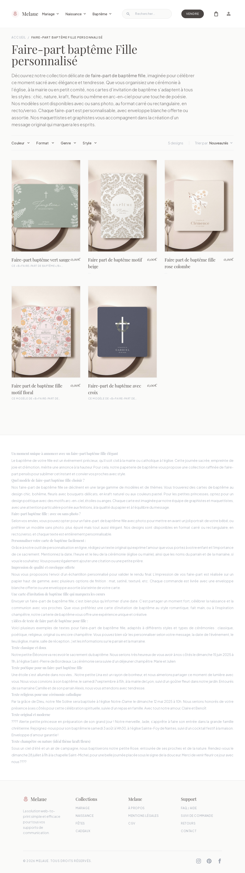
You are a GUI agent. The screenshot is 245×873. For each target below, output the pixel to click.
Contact (188, 831)
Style (90, 143)
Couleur (21, 143)
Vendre (192, 14)
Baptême (102, 14)
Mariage (51, 14)
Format (45, 143)
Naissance (76, 14)
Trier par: (214, 143)
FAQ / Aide (189, 808)
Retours (188, 823)
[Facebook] (219, 861)
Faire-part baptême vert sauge (40, 260)
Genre (69, 143)
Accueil (18, 37)
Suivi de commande (197, 816)
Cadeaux (83, 831)
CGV (131, 823)
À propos (136, 808)
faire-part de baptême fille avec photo (114, 520)
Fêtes (80, 823)
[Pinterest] (209, 861)
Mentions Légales (143, 816)
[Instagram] (198, 861)
